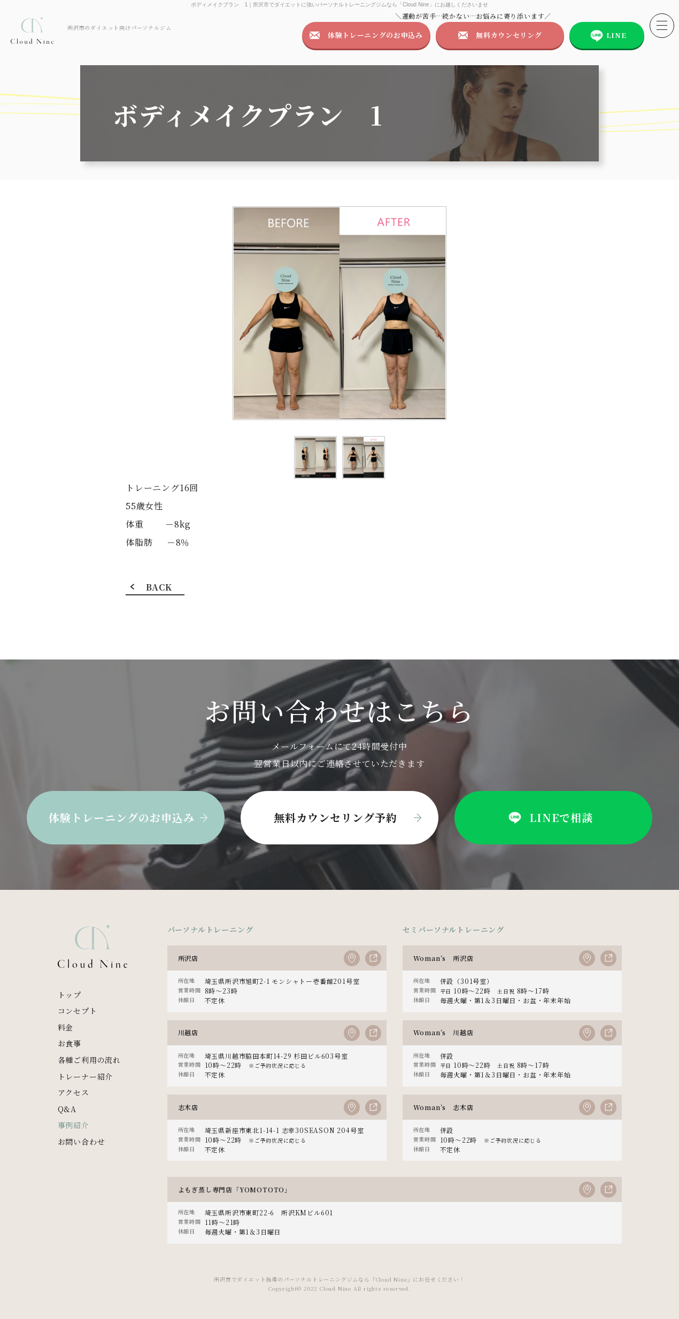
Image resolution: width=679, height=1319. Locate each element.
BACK (159, 587)
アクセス (73, 1092)
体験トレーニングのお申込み (375, 35)
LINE (616, 35)
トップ (69, 994)
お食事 (69, 1043)
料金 (66, 1027)
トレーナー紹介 (85, 1076)
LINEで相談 (549, 818)
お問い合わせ (81, 1141)
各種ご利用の (89, 1060)
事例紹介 (73, 1125)
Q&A (67, 1109)
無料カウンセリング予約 (335, 817)
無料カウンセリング (509, 35)
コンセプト (77, 1010)
